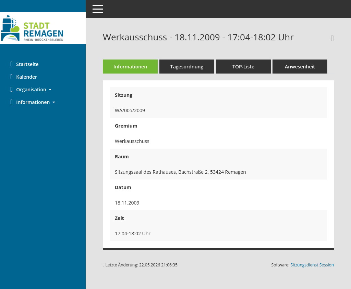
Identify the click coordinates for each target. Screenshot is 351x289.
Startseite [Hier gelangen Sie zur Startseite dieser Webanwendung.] (24, 64)
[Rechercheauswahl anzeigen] (330, 37)
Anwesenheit (300, 66)
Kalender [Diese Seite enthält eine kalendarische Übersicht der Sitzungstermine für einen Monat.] (23, 76)
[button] (43, 89)
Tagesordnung (186, 66)
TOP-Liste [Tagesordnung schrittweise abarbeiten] (243, 66)
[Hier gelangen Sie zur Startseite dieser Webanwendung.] (43, 28)
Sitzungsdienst (312, 265)
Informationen (130, 66)
